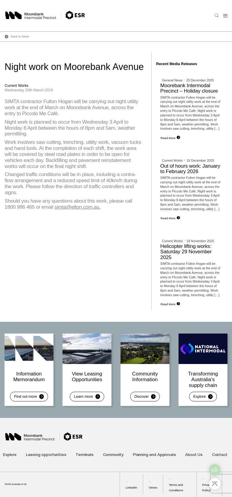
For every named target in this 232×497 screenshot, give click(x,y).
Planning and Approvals (154, 455)
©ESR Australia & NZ (16, 484)
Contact (219, 455)
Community (113, 455)
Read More (168, 138)
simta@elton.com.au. (78, 207)
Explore (10, 455)
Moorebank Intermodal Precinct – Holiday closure (189, 88)
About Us (194, 455)
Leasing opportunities (46, 455)
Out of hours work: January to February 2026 (190, 168)
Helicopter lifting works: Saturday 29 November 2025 (186, 251)
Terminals (85, 455)
